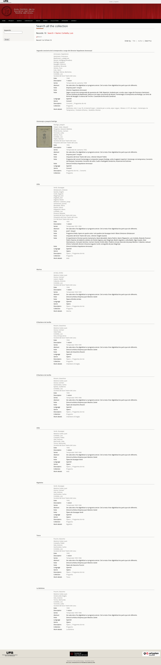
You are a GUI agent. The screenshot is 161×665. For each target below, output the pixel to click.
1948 (68, 78)
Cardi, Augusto (58, 194)
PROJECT (11, 20)
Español (116, 1)
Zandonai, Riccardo (60, 66)
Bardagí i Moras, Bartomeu (63, 72)
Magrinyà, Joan (58, 196)
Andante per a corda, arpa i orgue (107, 108)
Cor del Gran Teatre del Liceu (63, 219)
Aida (38, 184)
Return (39, 37)
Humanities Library (89, 661)
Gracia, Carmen (59, 277)
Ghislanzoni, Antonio (60, 190)
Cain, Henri (57, 70)
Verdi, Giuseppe (59, 188)
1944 (68, 287)
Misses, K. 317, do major (128, 108)
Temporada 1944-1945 (74, 292)
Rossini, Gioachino (60, 326)
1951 (68, 222)
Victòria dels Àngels (60, 596)
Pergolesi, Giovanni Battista (63, 129)
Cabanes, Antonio (59, 281)
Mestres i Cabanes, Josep (62, 202)
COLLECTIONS (55, 20)
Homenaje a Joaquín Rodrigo (47, 121)
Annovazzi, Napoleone (61, 54)
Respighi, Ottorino (60, 64)
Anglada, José (58, 198)
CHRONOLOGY (29, 20)
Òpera (68, 253)
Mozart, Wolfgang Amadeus (63, 60)
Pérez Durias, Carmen (61, 131)
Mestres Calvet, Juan (60, 275)
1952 (68, 145)
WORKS (45, 20)
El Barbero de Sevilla (44, 322)
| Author (139, 41)
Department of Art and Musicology (75, 661)
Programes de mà (80, 103)
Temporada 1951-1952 (74, 226)
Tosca (39, 535)
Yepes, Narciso (58, 139)
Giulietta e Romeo (95, 110)
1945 (68, 393)
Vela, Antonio (58, 439)
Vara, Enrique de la (60, 336)
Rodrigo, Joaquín (59, 62)
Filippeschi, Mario (59, 209)
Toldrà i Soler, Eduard (61, 127)
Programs (69, 106)
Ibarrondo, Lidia (59, 441)
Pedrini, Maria (58, 207)
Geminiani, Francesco (61, 56)
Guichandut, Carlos (60, 385)
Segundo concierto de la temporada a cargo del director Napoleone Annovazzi (64, 51)
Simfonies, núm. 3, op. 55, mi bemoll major (80, 108)
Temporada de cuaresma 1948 (76, 83)
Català (111, 1)
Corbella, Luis (58, 74)
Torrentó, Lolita (59, 133)
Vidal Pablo (57, 332)
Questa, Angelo (59, 192)
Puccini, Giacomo (59, 539)
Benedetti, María (59, 205)
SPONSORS (65, 20)
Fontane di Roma (81, 110)
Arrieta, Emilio (58, 273)
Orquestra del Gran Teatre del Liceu (66, 143)
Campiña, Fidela (59, 437)
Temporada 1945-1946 (74, 398)
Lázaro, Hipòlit (58, 279)
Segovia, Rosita (59, 200)
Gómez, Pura (58, 68)
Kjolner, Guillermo (60, 387)
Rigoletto (40, 483)
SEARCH (19, 20)
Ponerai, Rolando (59, 213)
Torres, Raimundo (60, 443)
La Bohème (41, 588)
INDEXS (38, 20)
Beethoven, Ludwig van (61, 58)
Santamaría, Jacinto (60, 204)
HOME (3, 20)
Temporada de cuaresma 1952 (76, 150)
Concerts (69, 103)
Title (133, 41)
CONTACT (73, 20)
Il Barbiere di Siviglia (73, 364)
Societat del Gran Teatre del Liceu (65, 76)
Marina (39, 269)
